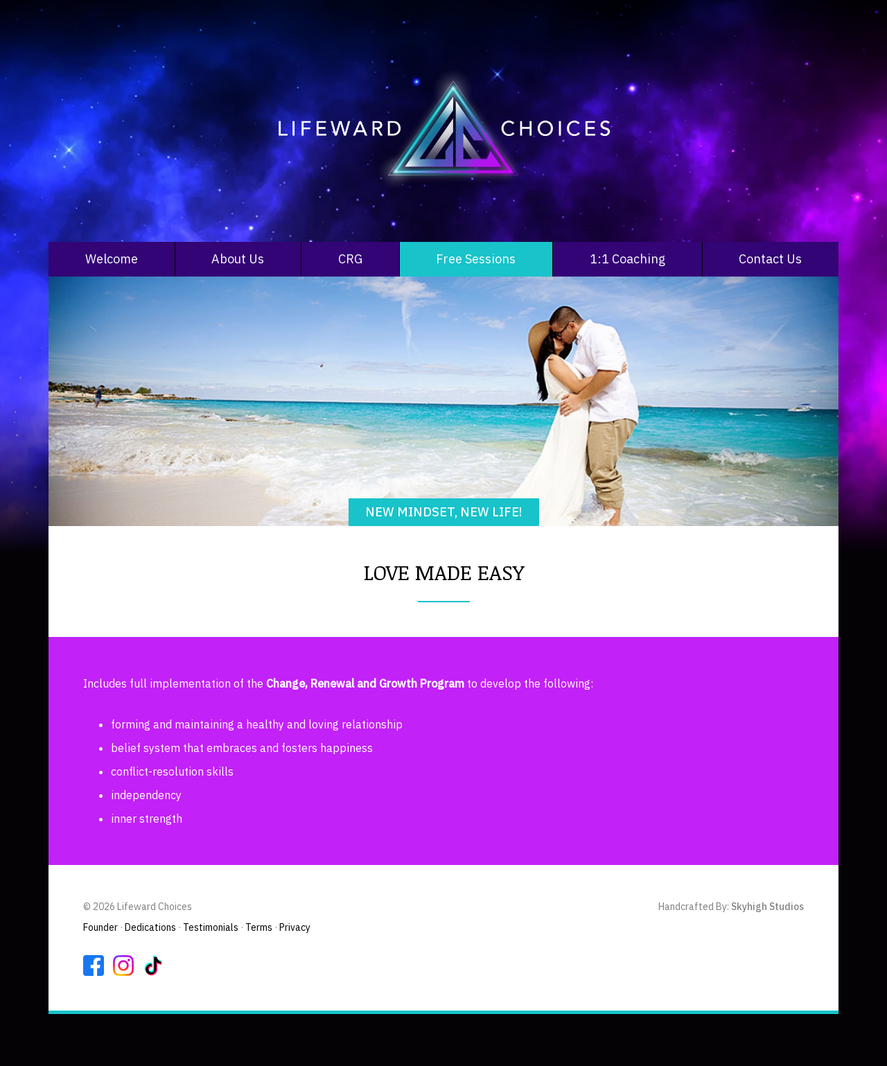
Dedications (150, 927)
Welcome (111, 259)
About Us (237, 259)
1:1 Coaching (627, 259)
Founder (100, 927)
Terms (258, 927)
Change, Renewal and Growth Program (365, 683)
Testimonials (210, 927)
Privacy (294, 927)
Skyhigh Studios (767, 906)
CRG (350, 259)
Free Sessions (476, 259)
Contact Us (770, 259)
